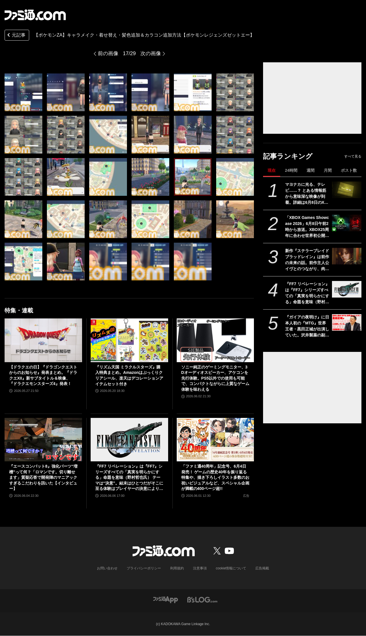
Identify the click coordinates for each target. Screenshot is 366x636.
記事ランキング (288, 156)
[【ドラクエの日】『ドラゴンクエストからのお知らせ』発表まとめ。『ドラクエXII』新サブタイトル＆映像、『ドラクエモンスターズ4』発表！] (43, 340)
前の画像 (108, 53)
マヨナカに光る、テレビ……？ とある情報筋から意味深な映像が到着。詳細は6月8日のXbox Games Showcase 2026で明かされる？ (307, 194)
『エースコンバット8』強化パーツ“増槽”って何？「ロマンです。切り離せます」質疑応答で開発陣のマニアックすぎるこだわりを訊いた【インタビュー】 (43, 477)
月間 (328, 170)
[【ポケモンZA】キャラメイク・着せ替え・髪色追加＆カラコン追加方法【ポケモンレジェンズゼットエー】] (23, 92)
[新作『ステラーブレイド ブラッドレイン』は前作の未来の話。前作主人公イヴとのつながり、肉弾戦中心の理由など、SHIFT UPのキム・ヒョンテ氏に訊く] (346, 256)
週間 (311, 170)
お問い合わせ (107, 568)
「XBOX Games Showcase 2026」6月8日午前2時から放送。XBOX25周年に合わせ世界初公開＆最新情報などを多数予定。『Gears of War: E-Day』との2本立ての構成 (307, 227)
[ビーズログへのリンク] (202, 599)
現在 (272, 170)
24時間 (291, 170)
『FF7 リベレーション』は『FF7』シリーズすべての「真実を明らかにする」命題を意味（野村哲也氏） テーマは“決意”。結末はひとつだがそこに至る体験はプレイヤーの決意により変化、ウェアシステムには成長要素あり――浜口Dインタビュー (307, 293)
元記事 (15, 36)
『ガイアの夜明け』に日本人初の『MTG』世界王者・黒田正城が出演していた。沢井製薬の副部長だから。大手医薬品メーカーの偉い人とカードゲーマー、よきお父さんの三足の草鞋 (307, 326)
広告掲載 (262, 568)
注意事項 (200, 568)
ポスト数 (349, 170)
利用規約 (177, 568)
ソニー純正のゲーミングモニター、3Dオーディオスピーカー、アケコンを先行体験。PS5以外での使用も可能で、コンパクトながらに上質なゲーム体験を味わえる (215, 378)
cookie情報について (231, 568)
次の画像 (150, 53)
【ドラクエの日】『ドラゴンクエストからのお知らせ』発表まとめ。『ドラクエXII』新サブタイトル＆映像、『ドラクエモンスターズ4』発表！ (43, 375)
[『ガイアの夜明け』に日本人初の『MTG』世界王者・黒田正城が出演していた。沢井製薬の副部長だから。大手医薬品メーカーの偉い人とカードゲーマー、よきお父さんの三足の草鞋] (346, 322)
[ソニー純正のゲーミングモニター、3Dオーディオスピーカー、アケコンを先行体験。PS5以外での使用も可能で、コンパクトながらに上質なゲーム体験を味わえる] (215, 340)
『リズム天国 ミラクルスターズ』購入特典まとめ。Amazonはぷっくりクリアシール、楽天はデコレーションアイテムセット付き (129, 375)
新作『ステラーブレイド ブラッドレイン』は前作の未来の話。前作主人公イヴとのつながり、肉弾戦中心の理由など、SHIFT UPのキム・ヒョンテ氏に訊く (307, 260)
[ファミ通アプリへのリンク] (165, 599)
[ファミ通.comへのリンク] (35, 14)
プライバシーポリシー (144, 568)
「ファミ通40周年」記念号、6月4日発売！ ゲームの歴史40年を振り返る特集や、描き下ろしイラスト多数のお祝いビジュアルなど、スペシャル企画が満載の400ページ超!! (215, 477)
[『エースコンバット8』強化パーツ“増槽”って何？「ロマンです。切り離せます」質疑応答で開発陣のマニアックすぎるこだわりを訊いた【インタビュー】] (43, 439)
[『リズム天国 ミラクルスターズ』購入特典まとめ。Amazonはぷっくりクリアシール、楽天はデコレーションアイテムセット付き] (129, 340)
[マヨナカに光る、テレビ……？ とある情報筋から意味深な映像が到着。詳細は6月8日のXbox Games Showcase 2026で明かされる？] (346, 190)
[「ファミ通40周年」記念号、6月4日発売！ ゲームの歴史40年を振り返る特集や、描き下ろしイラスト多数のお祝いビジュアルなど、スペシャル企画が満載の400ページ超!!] (215, 439)
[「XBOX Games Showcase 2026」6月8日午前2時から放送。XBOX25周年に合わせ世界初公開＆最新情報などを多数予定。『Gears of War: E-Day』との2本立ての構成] (346, 223)
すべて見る (352, 156)
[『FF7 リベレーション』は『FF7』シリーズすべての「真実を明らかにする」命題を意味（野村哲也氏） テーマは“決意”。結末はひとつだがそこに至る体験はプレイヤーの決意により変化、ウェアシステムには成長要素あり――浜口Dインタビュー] (346, 289)
